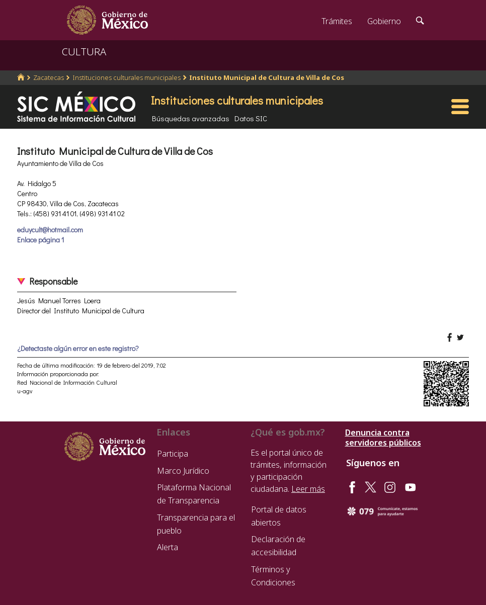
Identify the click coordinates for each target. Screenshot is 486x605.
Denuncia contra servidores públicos (383, 437)
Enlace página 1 (40, 239)
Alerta (167, 547)
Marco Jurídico (183, 470)
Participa (172, 453)
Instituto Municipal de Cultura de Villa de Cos (266, 77)
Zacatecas (48, 77)
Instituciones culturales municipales (126, 77)
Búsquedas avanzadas (190, 118)
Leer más (308, 488)
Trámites (336, 21)
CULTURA (84, 51)
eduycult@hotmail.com (50, 229)
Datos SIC (250, 118)
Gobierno (384, 21)
